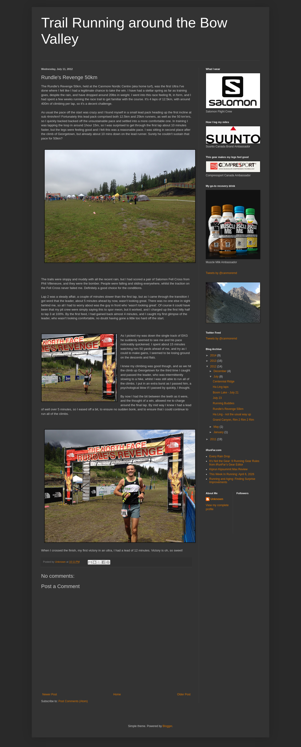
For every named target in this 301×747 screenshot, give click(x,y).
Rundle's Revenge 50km (228, 409)
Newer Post (49, 694)
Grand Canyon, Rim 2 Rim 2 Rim (233, 419)
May (217, 426)
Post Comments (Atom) (73, 701)
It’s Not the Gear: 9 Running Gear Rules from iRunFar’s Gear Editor (234, 462)
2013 (213, 360)
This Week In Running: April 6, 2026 (231, 474)
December (220, 371)
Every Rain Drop (219, 456)
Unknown (216, 499)
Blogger (167, 726)
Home (117, 694)
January (219, 432)
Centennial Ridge (223, 381)
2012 (213, 366)
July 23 (217, 398)
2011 (213, 439)
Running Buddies (223, 403)
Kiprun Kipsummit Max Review (228, 469)
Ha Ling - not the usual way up (232, 414)
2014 (213, 355)
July (216, 376)
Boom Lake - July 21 (225, 392)
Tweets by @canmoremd (221, 273)
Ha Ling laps (221, 387)
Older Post (183, 694)
